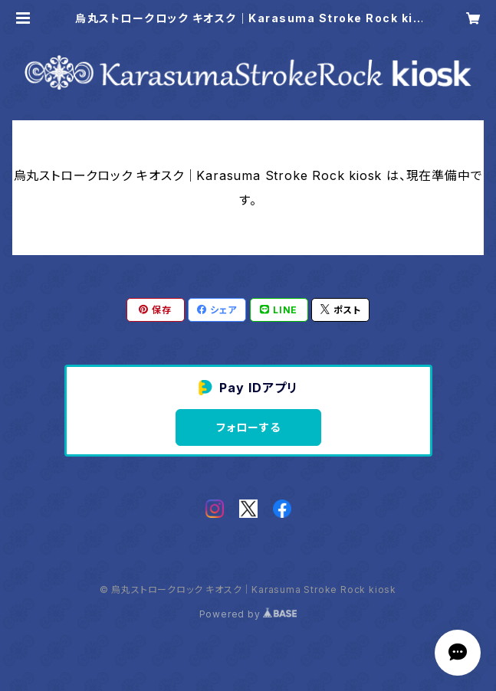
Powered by (248, 614)
